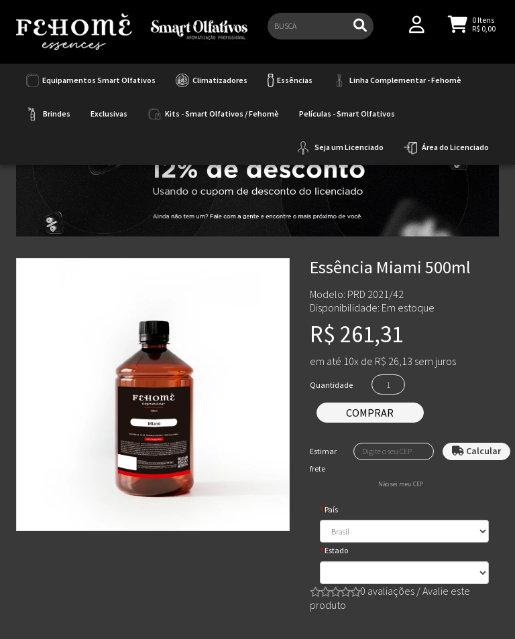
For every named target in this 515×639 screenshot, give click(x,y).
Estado (336, 550)
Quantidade (331, 385)
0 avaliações (387, 590)
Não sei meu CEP (400, 484)
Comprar (370, 412)
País (331, 509)
